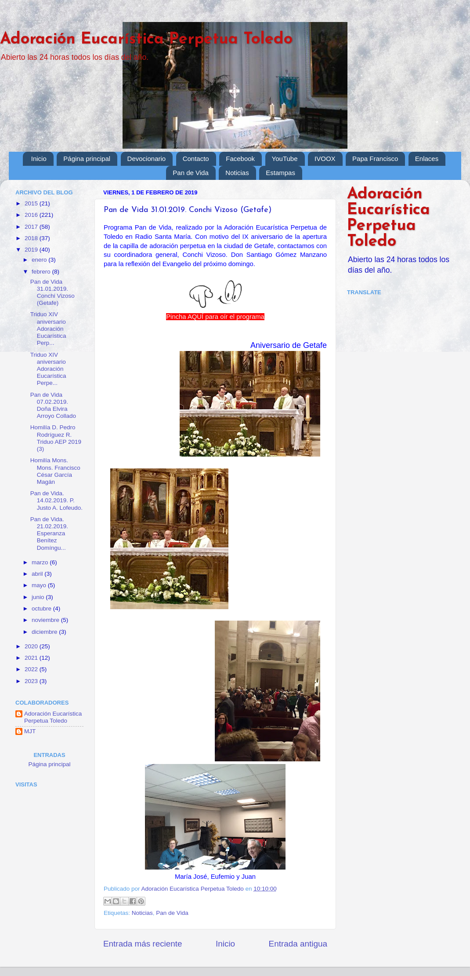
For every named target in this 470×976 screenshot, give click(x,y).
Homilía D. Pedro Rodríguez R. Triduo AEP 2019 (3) (55, 438)
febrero (42, 271)
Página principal (86, 158)
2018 (32, 238)
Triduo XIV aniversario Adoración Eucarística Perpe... (48, 369)
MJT (30, 731)
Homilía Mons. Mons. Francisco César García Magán (55, 471)
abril (38, 573)
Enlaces (426, 158)
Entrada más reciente (142, 943)
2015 (32, 203)
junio (39, 597)
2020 (32, 646)
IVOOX (325, 158)
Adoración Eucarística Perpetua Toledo (146, 40)
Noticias (237, 172)
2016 (32, 215)
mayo (40, 585)
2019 (32, 249)
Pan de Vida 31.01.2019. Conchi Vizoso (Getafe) (52, 292)
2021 (32, 657)
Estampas (280, 172)
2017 (32, 226)
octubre (42, 608)
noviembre (46, 620)
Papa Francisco (375, 158)
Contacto (196, 158)
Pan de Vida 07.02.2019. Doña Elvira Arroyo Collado (53, 405)
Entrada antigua (298, 943)
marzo (41, 562)
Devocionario (146, 158)
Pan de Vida (190, 172)
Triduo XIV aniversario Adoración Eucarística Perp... (48, 328)
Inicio (39, 158)
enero (40, 259)
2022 (32, 669)
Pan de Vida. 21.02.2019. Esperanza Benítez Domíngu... (49, 533)
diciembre (45, 632)
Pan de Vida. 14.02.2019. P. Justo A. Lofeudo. (56, 500)
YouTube (285, 158)
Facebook (240, 158)
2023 (32, 681)
